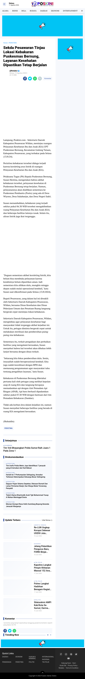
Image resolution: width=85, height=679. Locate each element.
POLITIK (38, 600)
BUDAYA (33, 11)
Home (5, 43)
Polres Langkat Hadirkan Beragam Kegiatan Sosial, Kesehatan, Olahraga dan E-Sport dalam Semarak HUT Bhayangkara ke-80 (43, 586)
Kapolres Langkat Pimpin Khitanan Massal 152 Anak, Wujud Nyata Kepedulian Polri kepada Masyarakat (43, 568)
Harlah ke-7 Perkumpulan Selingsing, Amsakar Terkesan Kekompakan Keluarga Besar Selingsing (25, 476)
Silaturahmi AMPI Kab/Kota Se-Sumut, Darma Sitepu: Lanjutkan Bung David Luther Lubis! (43, 605)
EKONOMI (55, 11)
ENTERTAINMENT (70, 11)
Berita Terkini (40, 525)
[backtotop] (42, 673)
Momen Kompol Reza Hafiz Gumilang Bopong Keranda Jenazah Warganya (27, 505)
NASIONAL (46, 659)
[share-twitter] (30, 78)
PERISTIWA (8, 428)
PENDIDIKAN (6, 662)
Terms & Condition (72, 668)
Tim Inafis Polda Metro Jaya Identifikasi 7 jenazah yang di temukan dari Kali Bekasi (25, 467)
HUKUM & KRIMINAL (32, 657)
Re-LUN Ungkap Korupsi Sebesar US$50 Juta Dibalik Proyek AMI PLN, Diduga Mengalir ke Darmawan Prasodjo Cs (42, 530)
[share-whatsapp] (35, 78)
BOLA (24, 11)
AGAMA (5, 11)
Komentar (47, 78)
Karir (74, 663)
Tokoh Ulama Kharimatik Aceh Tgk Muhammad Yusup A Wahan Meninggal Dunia (27, 496)
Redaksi (61, 668)
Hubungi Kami (66, 663)
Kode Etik (63, 665)
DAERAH (43, 11)
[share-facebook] (25, 78)
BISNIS (15, 11)
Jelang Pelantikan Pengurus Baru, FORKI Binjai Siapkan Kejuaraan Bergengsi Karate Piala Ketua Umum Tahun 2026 (43, 549)
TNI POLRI (38, 562)
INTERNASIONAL (48, 657)
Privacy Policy (72, 665)
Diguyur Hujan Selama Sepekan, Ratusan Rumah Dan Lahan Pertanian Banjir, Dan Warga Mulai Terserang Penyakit (27, 486)
